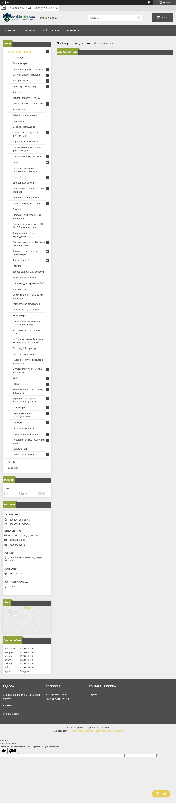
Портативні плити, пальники (28, 69)
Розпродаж (18, 57)
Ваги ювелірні (20, 63)
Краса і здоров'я (21, 260)
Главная (9, 30)
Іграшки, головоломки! (25, 277)
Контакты (73, 30)
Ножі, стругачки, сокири (25, 86)
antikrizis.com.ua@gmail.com (23, 535)
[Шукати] (139, 18)
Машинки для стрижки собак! (28, 283)
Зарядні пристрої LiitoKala (27, 98)
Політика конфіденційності (109, 731)
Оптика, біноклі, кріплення (27, 74)
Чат (161, 793)
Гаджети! (17, 265)
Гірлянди (17, 422)
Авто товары (19, 315)
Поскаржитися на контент (81, 731)
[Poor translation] (13, 751)
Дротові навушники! (23, 182)
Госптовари (19, 407)
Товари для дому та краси (27, 156)
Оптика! (17, 177)
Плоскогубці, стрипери (25, 348)
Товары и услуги (33, 30)
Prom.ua (105, 727)
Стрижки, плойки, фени (25, 434)
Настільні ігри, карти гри (26, 309)
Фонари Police (20, 80)
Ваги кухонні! (20, 109)
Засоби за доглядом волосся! (29, 271)
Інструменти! (19, 289)
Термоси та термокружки (26, 141)
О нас (56, 30)
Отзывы (13, 467)
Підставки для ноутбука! (26, 197)
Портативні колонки (23, 428)
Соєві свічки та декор (24, 126)
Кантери (17, 92)
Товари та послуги (72, 43)
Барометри (18, 121)
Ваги (15, 377)
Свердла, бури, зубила (25, 354)
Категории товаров (19, 51)
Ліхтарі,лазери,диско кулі (26, 203)
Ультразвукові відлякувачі (26, 304)
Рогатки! (17, 209)
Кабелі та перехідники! (25, 115)
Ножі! (88, 43)
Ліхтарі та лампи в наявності (28, 103)
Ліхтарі (16, 383)
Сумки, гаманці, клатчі (24, 454)
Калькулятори (20, 448)
